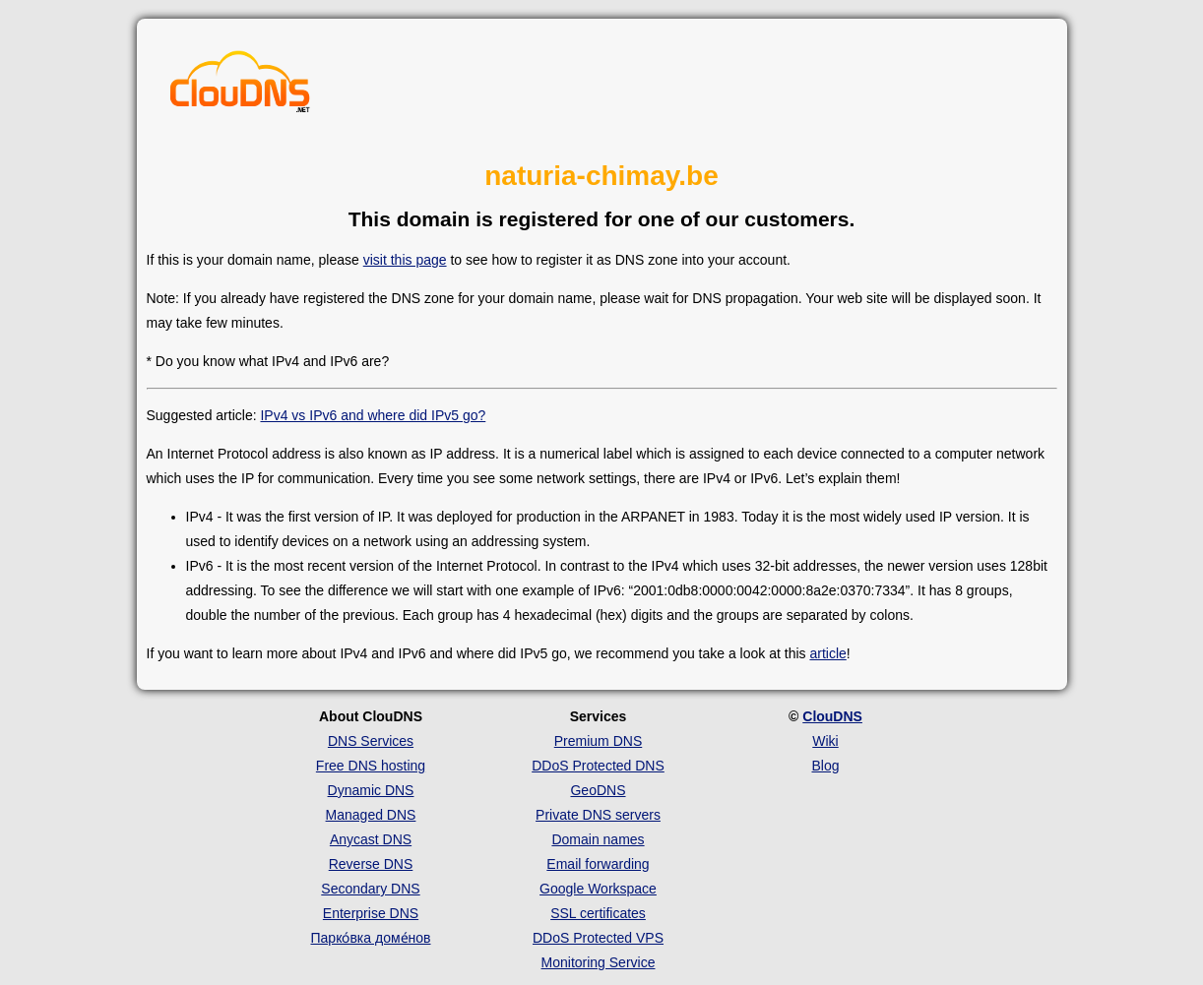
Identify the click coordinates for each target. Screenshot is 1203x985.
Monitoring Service (598, 962)
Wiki (825, 741)
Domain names (597, 839)
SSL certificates (598, 913)
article (827, 653)
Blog (825, 765)
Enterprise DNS (370, 913)
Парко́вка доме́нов (371, 938)
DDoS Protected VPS (598, 938)
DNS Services (370, 741)
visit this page (405, 260)
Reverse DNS (371, 864)
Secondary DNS (370, 888)
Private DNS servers (598, 815)
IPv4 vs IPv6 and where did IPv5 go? (372, 415)
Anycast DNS (371, 839)
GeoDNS (597, 790)
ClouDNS (832, 716)
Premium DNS (598, 741)
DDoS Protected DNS (598, 765)
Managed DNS (371, 815)
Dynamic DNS (371, 790)
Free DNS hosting (370, 765)
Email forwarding (597, 864)
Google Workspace (598, 888)
